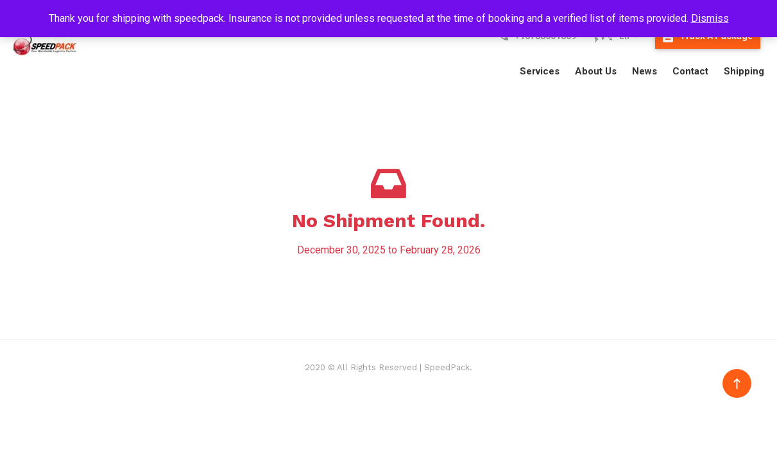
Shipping (744, 71)
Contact (690, 71)
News (644, 71)
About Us (596, 71)
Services (539, 71)
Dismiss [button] (710, 18)
